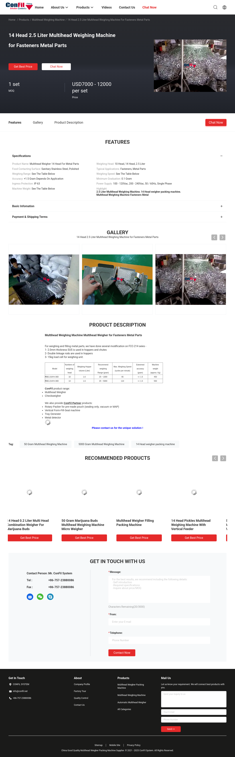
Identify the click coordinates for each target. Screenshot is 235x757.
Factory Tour (80, 691)
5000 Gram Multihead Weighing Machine (101, 444)
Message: (115, 572)
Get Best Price (23, 66)
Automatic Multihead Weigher (132, 702)
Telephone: (116, 632)
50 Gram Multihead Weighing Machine (45, 444)
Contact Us (79, 705)
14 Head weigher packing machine (155, 444)
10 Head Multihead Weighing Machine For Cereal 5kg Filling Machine (89, 525)
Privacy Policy (133, 745)
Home (12, 19)
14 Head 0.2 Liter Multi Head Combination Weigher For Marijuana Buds (143, 525)
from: (113, 614)
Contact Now (122, 652)
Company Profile (82, 684)
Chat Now (56, 66)
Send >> (171, 729)
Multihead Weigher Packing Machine (131, 686)
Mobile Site (114, 745)
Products (24, 19)
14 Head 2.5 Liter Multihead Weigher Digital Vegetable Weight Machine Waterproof (33, 525)
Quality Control (81, 698)
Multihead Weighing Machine (48, 19)
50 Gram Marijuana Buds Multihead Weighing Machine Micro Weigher (198, 525)
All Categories (124, 709)
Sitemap (99, 745)
